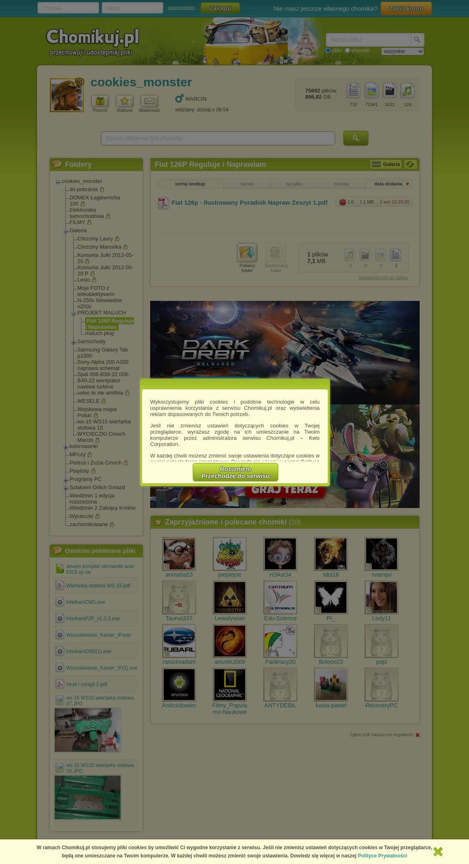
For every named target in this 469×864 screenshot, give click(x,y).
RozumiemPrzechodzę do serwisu (236, 472)
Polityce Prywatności (382, 856)
